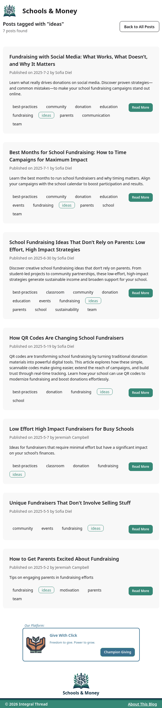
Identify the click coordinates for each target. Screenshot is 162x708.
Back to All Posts (139, 26)
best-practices (25, 106)
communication (96, 115)
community (56, 106)
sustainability (67, 309)
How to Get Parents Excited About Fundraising (64, 559)
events (18, 205)
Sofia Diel (63, 72)
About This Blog (142, 704)
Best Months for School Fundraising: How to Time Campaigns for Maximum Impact (67, 156)
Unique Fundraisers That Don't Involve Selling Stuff (70, 502)
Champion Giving (117, 652)
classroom (55, 292)
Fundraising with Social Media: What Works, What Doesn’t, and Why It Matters (78, 60)
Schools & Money (50, 11)
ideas (46, 115)
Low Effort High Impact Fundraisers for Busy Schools (71, 429)
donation (83, 106)
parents (66, 115)
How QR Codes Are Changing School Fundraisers (66, 337)
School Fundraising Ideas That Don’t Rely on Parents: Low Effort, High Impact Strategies (77, 246)
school (108, 205)
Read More (140, 107)
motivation (69, 590)
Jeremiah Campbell (72, 437)
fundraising (23, 115)
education (109, 106)
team (17, 123)
